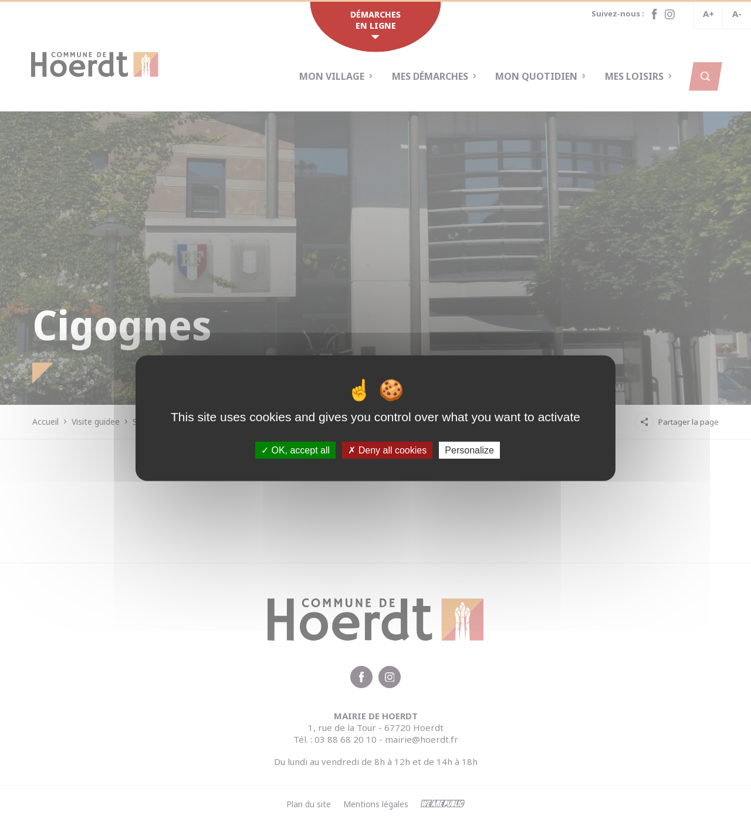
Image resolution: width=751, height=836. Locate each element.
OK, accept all (295, 450)
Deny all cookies (387, 450)
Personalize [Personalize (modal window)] (469, 450)
